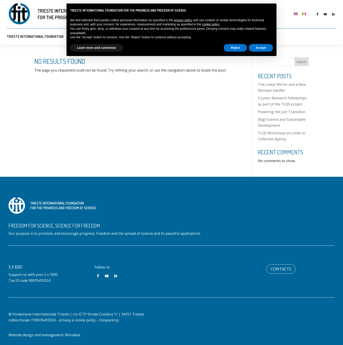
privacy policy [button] (183, 20)
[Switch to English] (296, 13)
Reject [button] (235, 47)
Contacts (281, 268)
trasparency (109, 320)
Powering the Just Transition (281, 111)
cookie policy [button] (210, 24)
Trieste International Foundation (35, 36)
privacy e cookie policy (77, 320)
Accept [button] (261, 47)
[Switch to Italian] (304, 13)
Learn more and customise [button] (96, 47)
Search (301, 62)
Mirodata (72, 335)
